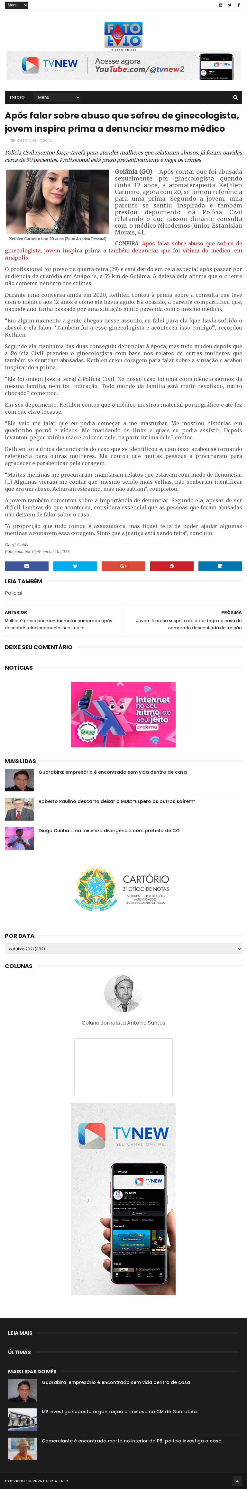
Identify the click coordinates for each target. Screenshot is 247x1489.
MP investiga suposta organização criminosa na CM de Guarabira (119, 1411)
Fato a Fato (56, 1481)
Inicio (17, 97)
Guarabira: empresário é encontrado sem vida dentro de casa (113, 772)
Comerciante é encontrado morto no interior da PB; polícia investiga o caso (132, 1441)
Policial (45, 140)
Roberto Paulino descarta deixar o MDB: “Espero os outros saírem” (117, 801)
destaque (26, 140)
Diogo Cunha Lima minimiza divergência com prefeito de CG (109, 830)
